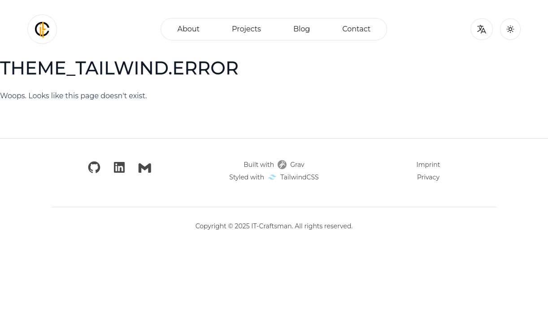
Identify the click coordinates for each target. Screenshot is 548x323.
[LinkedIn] (119, 167)
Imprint (428, 165)
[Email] (144, 167)
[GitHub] (94, 167)
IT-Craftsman (271, 226)
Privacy (428, 177)
